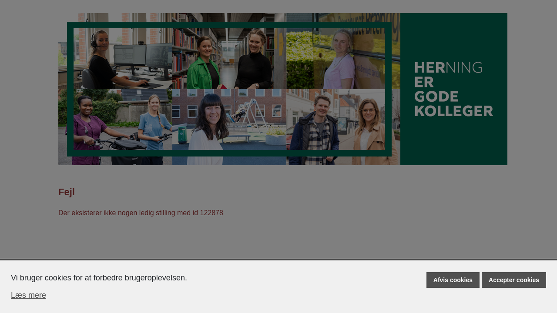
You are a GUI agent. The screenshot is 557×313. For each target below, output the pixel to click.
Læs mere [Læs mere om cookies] (28, 295)
